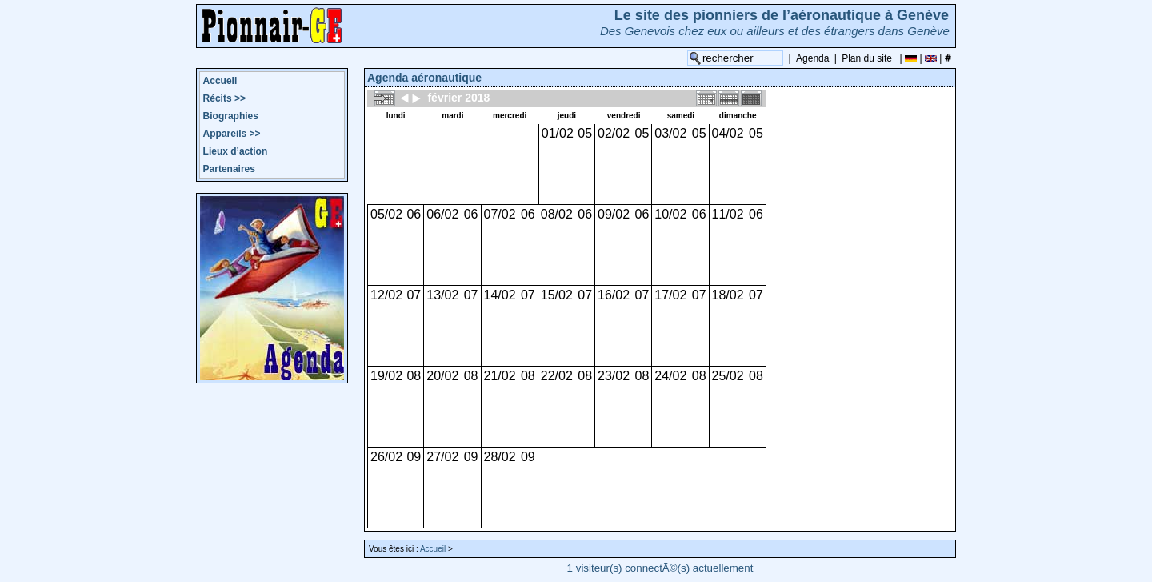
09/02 (614, 214)
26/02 (386, 457)
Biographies (230, 116)
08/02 (557, 214)
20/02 (442, 376)
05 (585, 133)
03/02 (670, 133)
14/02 (500, 295)
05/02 (386, 214)
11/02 (728, 214)
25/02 (728, 376)
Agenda (812, 58)
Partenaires (229, 169)
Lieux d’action (235, 151)
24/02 (670, 376)
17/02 (670, 295)
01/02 (558, 133)
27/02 (442, 457)
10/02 (670, 214)
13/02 (442, 295)
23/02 (614, 376)
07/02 (500, 214)
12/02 (386, 295)
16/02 (614, 295)
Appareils (232, 133)
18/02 (728, 295)
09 (413, 457)
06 (413, 214)
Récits (224, 98)
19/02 (386, 376)
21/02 (500, 376)
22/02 (557, 376)
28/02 (500, 457)
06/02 (442, 214)
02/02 (614, 133)
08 (413, 376)
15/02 (557, 295)
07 (413, 295)
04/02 (728, 133)
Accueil (220, 80)
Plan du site (867, 58)
